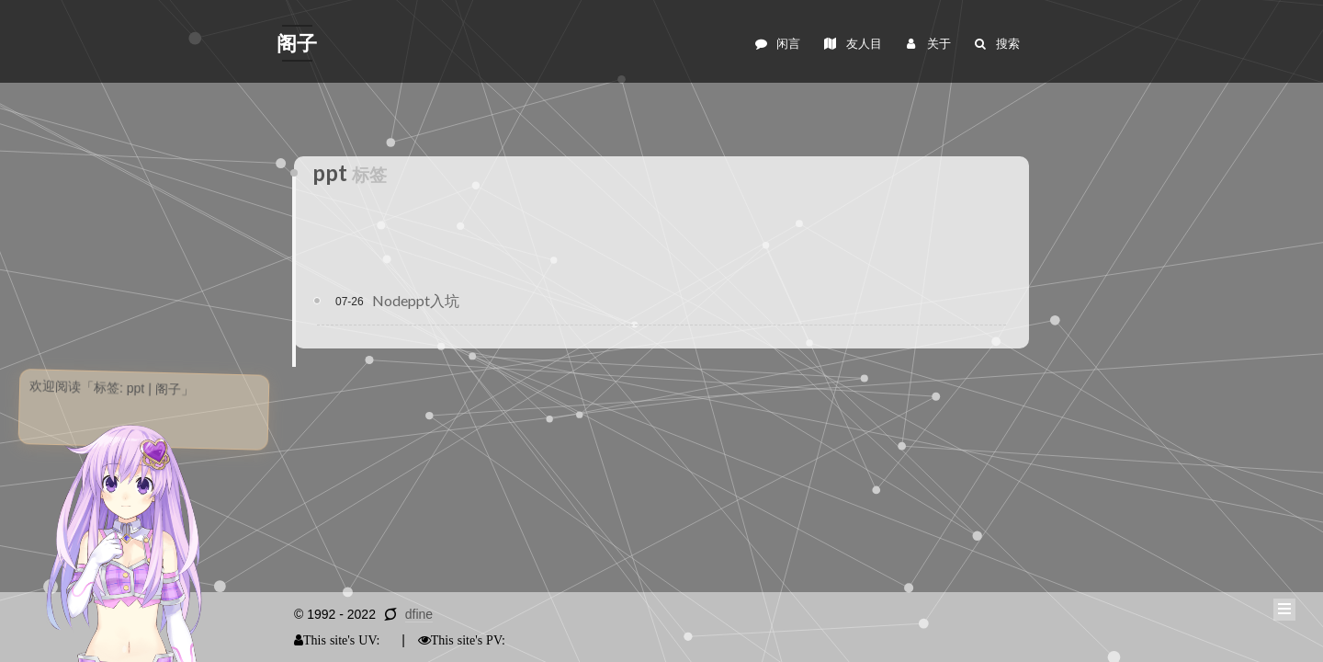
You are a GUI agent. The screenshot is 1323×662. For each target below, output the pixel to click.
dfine (419, 614)
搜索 (996, 44)
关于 (926, 44)
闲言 (776, 44)
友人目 (851, 44)
